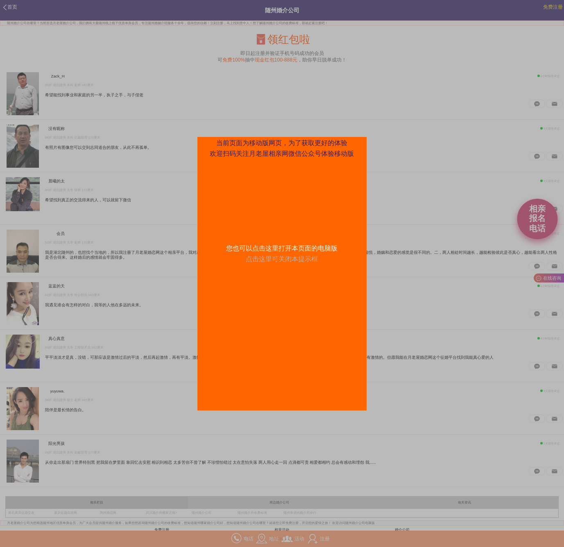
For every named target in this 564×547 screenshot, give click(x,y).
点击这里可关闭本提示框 (282, 258)
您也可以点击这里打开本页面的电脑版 (281, 248)
